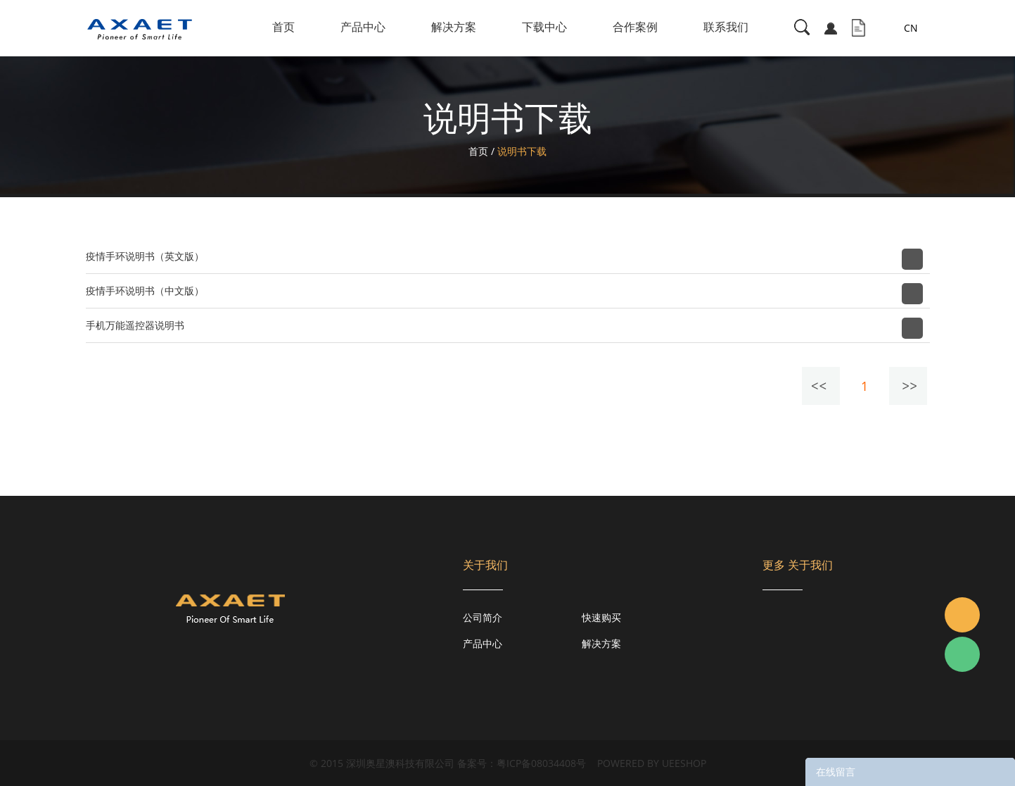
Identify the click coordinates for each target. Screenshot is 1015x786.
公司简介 (482, 617)
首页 (283, 27)
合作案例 (635, 27)
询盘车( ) (858, 28)
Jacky (962, 614)
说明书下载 (522, 151)
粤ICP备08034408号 (541, 763)
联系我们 (725, 27)
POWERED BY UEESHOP (651, 763)
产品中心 (362, 27)
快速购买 (601, 617)
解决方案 (453, 27)
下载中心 (544, 27)
